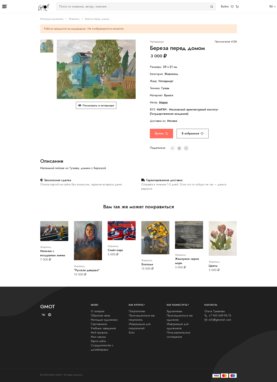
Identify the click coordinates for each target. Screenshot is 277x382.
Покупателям (137, 311)
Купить (161, 133)
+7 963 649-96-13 (217, 316)
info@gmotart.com (217, 320)
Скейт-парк (115, 250)
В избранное (192, 133)
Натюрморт (157, 42)
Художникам (174, 311)
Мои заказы (98, 337)
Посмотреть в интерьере (96, 105)
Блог (132, 333)
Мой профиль (99, 333)
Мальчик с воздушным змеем (52, 253)
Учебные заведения (103, 328)
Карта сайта (98, 341)
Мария (163, 102)
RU (271, 7)
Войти (225, 7)
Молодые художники (51, 19)
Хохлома (147, 264)
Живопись (74, 19)
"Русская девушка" (87, 270)
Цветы (213, 266)
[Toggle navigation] (5, 6)
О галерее (97, 311)
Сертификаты (99, 324)
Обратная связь (100, 316)
